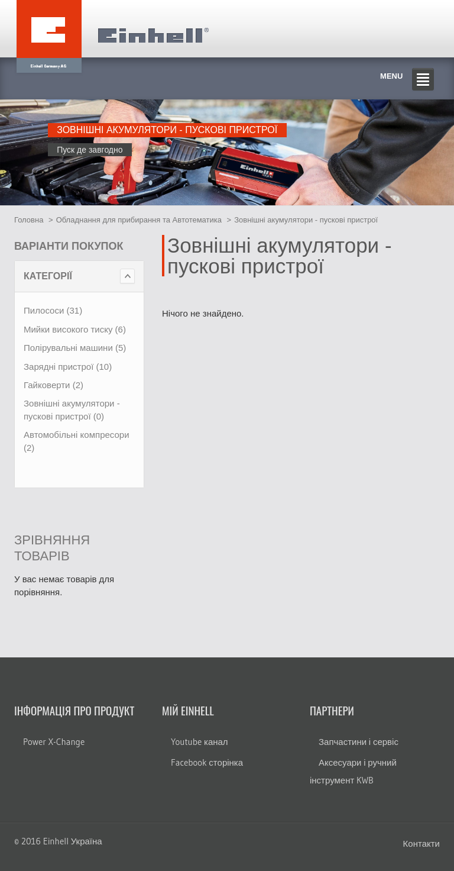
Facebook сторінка (207, 762)
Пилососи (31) (53, 310)
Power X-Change (54, 741)
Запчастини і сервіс (358, 741)
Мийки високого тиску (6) (75, 329)
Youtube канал (199, 741)
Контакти (421, 843)
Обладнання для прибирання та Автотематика (139, 219)
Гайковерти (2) (53, 385)
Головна (28, 219)
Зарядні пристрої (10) (68, 367)
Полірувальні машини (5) (75, 348)
